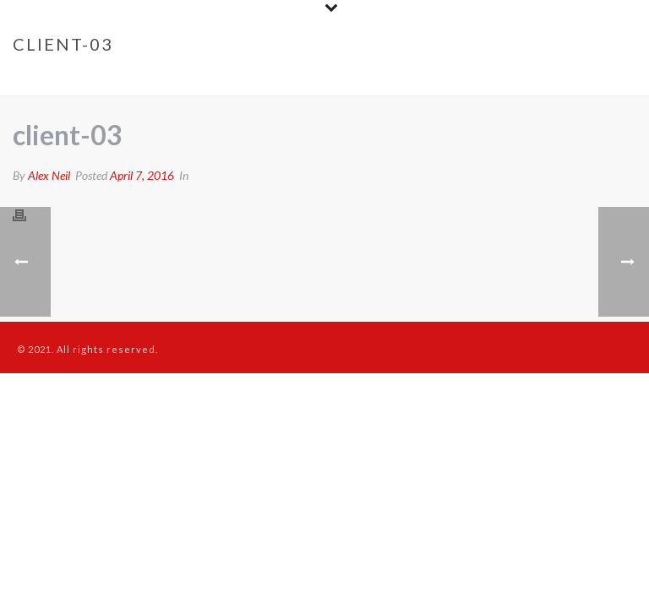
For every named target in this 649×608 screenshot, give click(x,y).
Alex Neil (49, 175)
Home (494, 79)
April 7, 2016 (142, 175)
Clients (540, 79)
